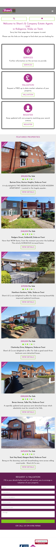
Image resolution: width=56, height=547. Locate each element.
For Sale (28, 176)
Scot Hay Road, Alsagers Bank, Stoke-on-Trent (28, 457)
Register (28, 124)
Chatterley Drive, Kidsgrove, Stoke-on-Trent (28, 347)
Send (28, 521)
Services (28, 65)
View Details (28, 192)
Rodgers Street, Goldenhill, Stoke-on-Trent (28, 237)
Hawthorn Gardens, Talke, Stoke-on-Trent (28, 292)
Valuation (28, 95)
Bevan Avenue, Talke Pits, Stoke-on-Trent (28, 402)
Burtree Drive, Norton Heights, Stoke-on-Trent (28, 182)
